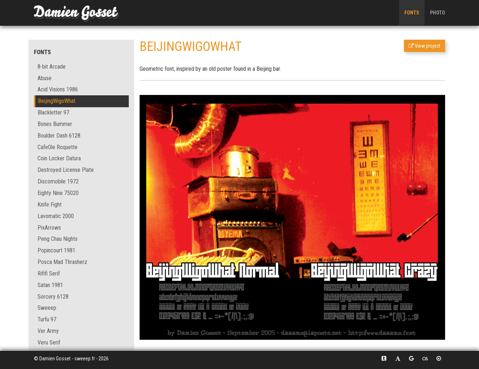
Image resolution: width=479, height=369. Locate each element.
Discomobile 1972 (58, 181)
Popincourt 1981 (56, 250)
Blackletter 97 (53, 112)
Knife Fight (50, 204)
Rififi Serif (49, 273)
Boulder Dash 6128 (59, 135)
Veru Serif (49, 342)
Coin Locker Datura (59, 158)
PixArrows (49, 227)
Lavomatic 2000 (56, 216)
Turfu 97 (47, 319)
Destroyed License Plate (66, 169)
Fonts (411, 13)
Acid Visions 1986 (58, 89)
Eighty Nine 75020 (58, 193)
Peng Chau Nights (58, 238)
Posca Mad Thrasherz (62, 262)
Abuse (45, 78)
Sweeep (47, 307)
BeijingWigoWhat (56, 100)
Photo (437, 13)
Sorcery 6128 (53, 296)
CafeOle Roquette (58, 147)
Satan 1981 (50, 285)
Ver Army (48, 330)
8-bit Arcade (52, 66)
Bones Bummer (55, 124)
